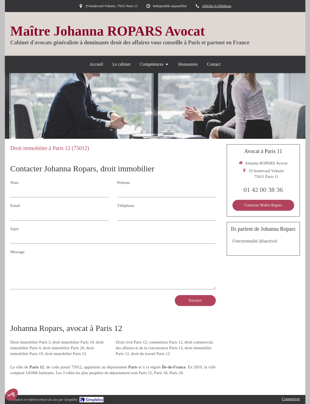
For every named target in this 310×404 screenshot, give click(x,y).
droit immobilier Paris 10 (73, 342)
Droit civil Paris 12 (131, 342)
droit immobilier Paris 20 (63, 348)
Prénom (123, 182)
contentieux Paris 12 (165, 342)
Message (17, 252)
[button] (11, 394)
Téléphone (125, 205)
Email (15, 205)
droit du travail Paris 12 (150, 353)
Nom (14, 182)
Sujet (14, 229)
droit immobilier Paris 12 (65, 353)
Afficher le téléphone (216, 6)
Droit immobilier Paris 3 (30, 342)
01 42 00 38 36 (263, 189)
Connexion (291, 399)
